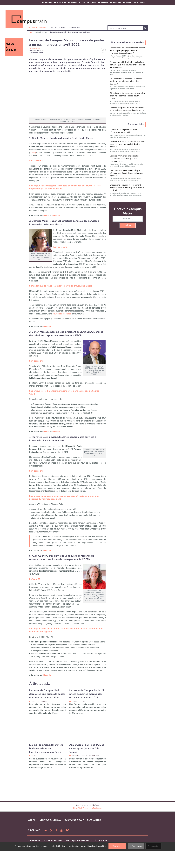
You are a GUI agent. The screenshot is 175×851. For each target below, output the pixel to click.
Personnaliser (154, 846)
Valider (128, 225)
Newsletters (94, 823)
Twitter (46, 215)
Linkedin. (56, 431)
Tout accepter (117, 846)
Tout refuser (136, 846)
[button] (39, 27)
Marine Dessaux (34, 49)
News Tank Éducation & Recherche (87, 811)
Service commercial (50, 823)
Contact (32, 823)
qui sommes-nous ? (74, 823)
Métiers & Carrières (41, 32)
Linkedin (56, 215)
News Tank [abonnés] (62, 314)
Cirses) (33, 152)
